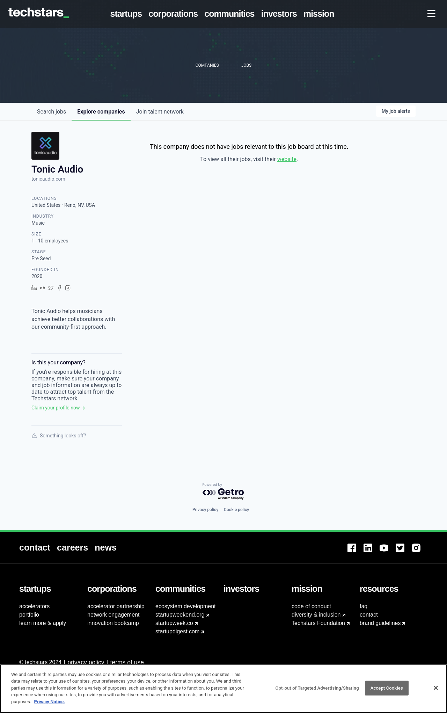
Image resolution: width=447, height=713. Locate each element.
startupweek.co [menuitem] (174, 623)
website (286, 159)
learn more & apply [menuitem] (42, 623)
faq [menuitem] (363, 606)
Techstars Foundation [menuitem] (318, 623)
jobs (51, 111)
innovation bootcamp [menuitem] (113, 623)
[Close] (436, 691)
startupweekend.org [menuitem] (180, 615)
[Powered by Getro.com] (223, 491)
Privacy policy (205, 509)
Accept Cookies (387, 691)
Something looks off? (58, 435)
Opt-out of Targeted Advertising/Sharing (317, 691)
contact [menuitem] (369, 615)
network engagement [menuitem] (113, 615)
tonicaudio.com (48, 179)
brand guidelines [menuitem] (380, 623)
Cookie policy (236, 509)
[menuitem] (127, 14)
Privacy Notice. (49, 705)
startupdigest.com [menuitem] (177, 631)
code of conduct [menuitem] (311, 606)
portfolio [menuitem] (29, 615)
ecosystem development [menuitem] (185, 606)
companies (101, 111)
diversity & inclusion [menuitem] (316, 615)
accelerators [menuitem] (34, 606)
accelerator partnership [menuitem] (116, 606)
